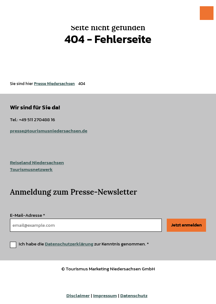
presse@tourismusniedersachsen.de (48, 131)
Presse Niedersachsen (54, 84)
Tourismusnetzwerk (31, 169)
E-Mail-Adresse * (27, 215)
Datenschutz (133, 295)
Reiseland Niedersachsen (37, 162)
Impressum (105, 295)
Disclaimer (78, 295)
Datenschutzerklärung (69, 243)
